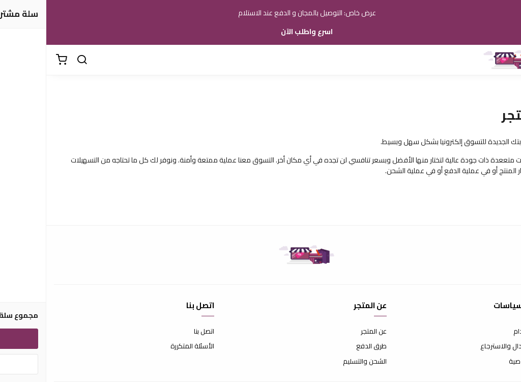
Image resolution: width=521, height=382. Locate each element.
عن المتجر (327, 331)
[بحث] (35, 60)
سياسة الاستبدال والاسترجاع (473, 346)
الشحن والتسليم (318, 362)
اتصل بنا (158, 331)
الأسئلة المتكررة (146, 346)
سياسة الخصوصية (487, 362)
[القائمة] (505, 60)
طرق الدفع (325, 346)
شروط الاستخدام (490, 331)
